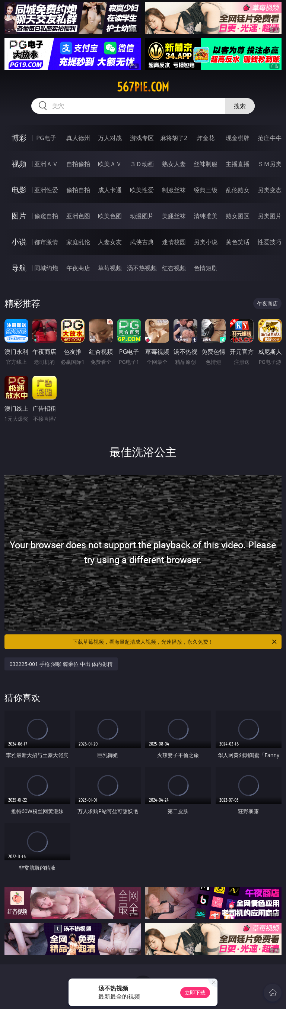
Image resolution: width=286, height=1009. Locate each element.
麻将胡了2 (173, 138)
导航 (19, 268)
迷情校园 (174, 242)
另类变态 (270, 190)
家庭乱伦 (78, 242)
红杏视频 (174, 268)
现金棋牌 (238, 138)
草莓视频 (110, 268)
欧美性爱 (142, 190)
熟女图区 (238, 216)
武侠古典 (142, 242)
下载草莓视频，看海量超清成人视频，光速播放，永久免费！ (175, 641)
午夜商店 (78, 268)
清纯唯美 (205, 216)
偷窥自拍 (46, 216)
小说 (19, 242)
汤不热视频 (142, 268)
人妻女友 (110, 242)
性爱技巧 (270, 242)
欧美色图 (110, 216)
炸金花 (205, 138)
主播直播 (238, 164)
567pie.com (143, 87)
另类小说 (205, 242)
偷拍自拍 (78, 190)
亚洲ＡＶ (46, 164)
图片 (19, 216)
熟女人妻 (174, 164)
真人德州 (78, 138)
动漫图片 (142, 216)
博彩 (19, 138)
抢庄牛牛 (270, 138)
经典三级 (205, 190)
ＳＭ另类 (270, 164)
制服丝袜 (174, 190)
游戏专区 (142, 138)
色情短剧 (205, 268)
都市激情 (46, 242)
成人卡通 (110, 190)
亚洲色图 (78, 216)
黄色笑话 (238, 242)
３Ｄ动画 (142, 164)
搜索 (240, 106)
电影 (19, 190)
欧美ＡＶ (110, 164)
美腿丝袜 (174, 216)
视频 (19, 164)
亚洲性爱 (46, 190)
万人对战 (110, 138)
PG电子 (46, 138)
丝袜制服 (205, 164)
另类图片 (270, 216)
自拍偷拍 (78, 164)
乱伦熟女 (238, 190)
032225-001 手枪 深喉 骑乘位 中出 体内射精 (61, 663)
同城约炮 (46, 268)
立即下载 (195, 992)
